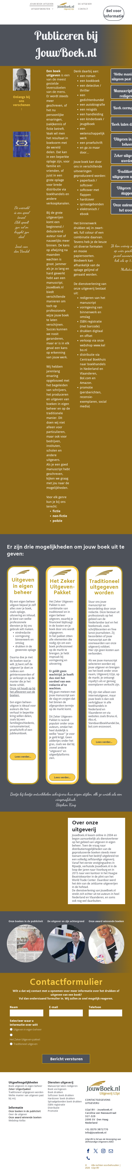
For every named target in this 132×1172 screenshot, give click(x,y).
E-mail (53, 1007)
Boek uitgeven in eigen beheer (25, 1082)
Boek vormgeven (57, 1085)
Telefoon (95, 1007)
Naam (14, 1007)
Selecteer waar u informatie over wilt (24, 1023)
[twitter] (96, 1147)
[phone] (88, 1154)
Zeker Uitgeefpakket (20, 1085)
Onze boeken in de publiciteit (25, 1107)
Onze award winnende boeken (25, 1113)
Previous (17, 145)
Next (26, 145)
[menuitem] (41, 3)
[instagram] (103, 1147)
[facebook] (88, 1147)
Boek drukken (55, 1088)
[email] (111, 1147)
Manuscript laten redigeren (63, 1082)
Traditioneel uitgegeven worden (26, 1088)
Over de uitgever (18, 1110)
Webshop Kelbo (17, 1116)
